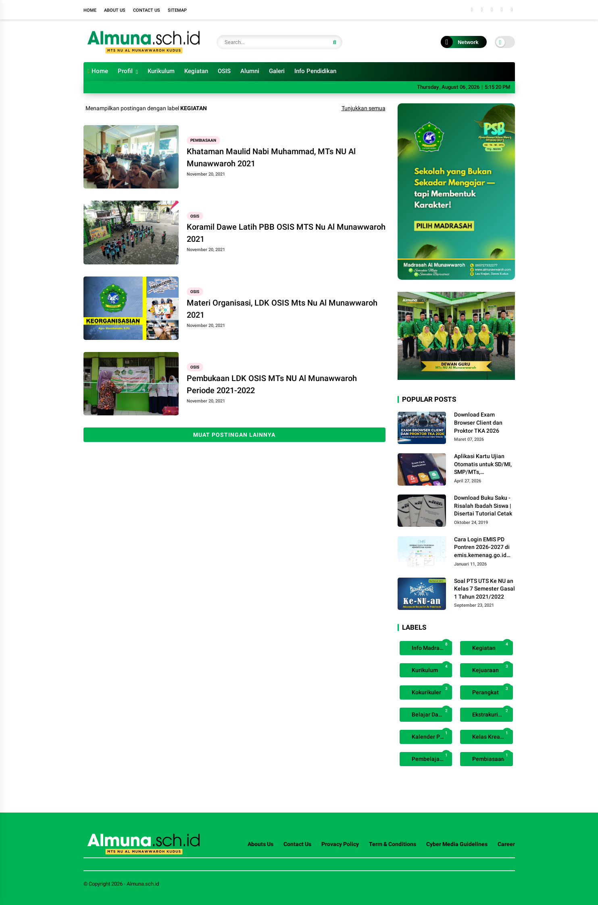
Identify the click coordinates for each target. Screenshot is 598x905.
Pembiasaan (203, 140)
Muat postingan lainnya (234, 435)
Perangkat (491, 690)
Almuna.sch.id (143, 884)
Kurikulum (161, 71)
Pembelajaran (430, 757)
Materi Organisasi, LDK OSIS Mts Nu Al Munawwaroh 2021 (282, 309)
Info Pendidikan (315, 71)
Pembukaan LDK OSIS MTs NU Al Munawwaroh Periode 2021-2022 (272, 384)
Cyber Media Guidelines (457, 844)
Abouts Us (260, 844)
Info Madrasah (430, 646)
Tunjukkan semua (363, 108)
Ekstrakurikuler (491, 713)
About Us (114, 10)
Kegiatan (196, 71)
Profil (125, 71)
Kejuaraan (491, 668)
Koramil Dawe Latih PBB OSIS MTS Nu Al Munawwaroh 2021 (286, 233)
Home (89, 10)
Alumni (249, 71)
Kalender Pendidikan (431, 735)
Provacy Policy (340, 844)
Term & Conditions (392, 844)
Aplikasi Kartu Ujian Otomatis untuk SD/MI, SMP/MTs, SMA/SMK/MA (483, 464)
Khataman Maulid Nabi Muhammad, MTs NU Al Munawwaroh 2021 (271, 157)
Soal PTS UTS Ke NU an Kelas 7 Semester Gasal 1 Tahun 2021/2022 (484, 589)
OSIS (224, 71)
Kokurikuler (430, 690)
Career (506, 844)
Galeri (277, 71)
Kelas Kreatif (491, 735)
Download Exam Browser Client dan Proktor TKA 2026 (478, 422)
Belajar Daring (430, 713)
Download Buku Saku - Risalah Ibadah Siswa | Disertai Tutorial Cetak (483, 505)
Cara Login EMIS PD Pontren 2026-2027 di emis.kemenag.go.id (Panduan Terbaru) (482, 547)
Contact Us (146, 10)
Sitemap (177, 10)
